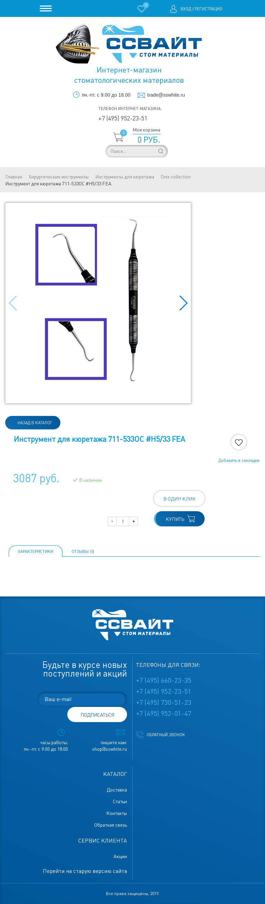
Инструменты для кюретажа (124, 176)
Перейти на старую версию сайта (85, 871)
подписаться (97, 715)
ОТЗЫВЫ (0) (82, 551)
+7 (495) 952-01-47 (163, 713)
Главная (13, 176)
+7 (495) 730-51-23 (163, 702)
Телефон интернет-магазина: (129, 108)
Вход (185, 9)
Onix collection (176, 176)
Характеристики (35, 551)
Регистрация (208, 9)
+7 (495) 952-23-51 (122, 118)
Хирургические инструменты (59, 176)
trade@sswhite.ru (166, 95)
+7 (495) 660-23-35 (163, 680)
